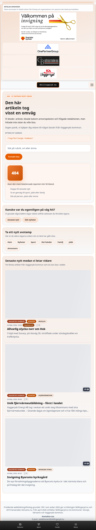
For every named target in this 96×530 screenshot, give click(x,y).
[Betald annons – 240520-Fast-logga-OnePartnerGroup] (48, 48)
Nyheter (21, 242)
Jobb (71, 242)
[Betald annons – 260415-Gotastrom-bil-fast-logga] (48, 60)
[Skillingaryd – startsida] (48, 85)
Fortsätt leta (13, 156)
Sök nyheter (30, 219)
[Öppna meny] (92, 85)
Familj (60, 242)
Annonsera (13, 248)
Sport (33, 242)
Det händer (47, 242)
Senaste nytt (13, 219)
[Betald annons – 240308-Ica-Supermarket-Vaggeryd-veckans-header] (48, 73)
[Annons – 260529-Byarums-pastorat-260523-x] (48, 26)
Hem (10, 242)
